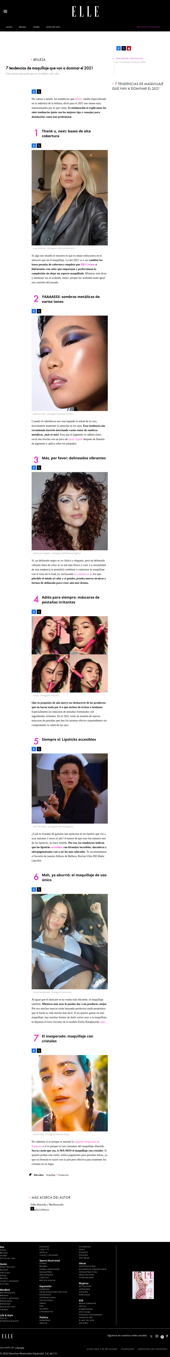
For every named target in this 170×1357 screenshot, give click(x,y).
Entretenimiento (9, 1321)
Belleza (22, 27)
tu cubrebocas (82, 574)
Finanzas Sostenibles (90, 1315)
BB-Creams (88, 264)
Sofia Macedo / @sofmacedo (47, 1204)
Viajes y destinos (9, 1298)
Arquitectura (86, 1275)
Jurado (4, 1310)
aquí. (103, 1021)
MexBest (5, 1289)
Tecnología (46, 1300)
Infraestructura (88, 1272)
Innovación (86, 1317)
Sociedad (84, 1258)
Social (82, 1306)
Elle (2, 1247)
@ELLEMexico (41, 1209)
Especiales (84, 1295)
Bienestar (5, 1304)
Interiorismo (86, 1278)
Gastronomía (7, 1293)
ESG (41, 1306)
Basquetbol (46, 1272)
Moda (9, 27)
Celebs (36, 27)
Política (44, 1317)
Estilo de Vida (7, 1307)
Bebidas (4, 1295)
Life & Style (6, 1315)
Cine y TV (44, 1250)
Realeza (4, 1270)
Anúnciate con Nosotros (152, 1349)
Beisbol (44, 1266)
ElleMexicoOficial (169, 1335)
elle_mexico (159, 1335)
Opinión (83, 1255)
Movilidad (84, 1312)
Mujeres (44, 1309)
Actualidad (85, 1286)
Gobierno (45, 1320)
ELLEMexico (151, 1336)
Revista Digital (48, 1280)
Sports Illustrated (50, 1260)
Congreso (85, 1247)
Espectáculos (7, 1267)
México (44, 1323)
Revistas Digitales (148, 27)
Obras (43, 1303)
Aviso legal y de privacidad (102, 1349)
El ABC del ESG (86, 1320)
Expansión (46, 1286)
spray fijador (76, 439)
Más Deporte (46, 1275)
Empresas (44, 1289)
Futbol (43, 1263)
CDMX (82, 1250)
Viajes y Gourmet (9, 1281)
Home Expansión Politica (53, 1292)
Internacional (48, 1298)
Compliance (127, 1349)
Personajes (6, 1301)
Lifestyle (44, 1278)
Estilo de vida (53, 27)
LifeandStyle (46, 1312)
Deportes (44, 1247)
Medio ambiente (87, 1303)
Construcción (87, 1266)
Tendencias (63, 1175)
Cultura (4, 1284)
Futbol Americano (50, 1269)
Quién (3, 1264)
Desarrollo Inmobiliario (93, 1269)
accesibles (57, 847)
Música (43, 1252)
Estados (83, 1252)
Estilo (3, 1318)
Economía (45, 1295)
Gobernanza (86, 1309)
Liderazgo (84, 1289)
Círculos (5, 1273)
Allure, (79, 98)
